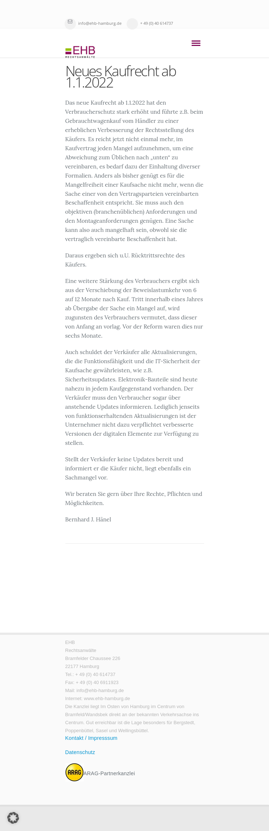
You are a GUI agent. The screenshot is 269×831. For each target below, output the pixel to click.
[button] (13, 818)
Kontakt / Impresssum (91, 738)
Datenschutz (80, 752)
